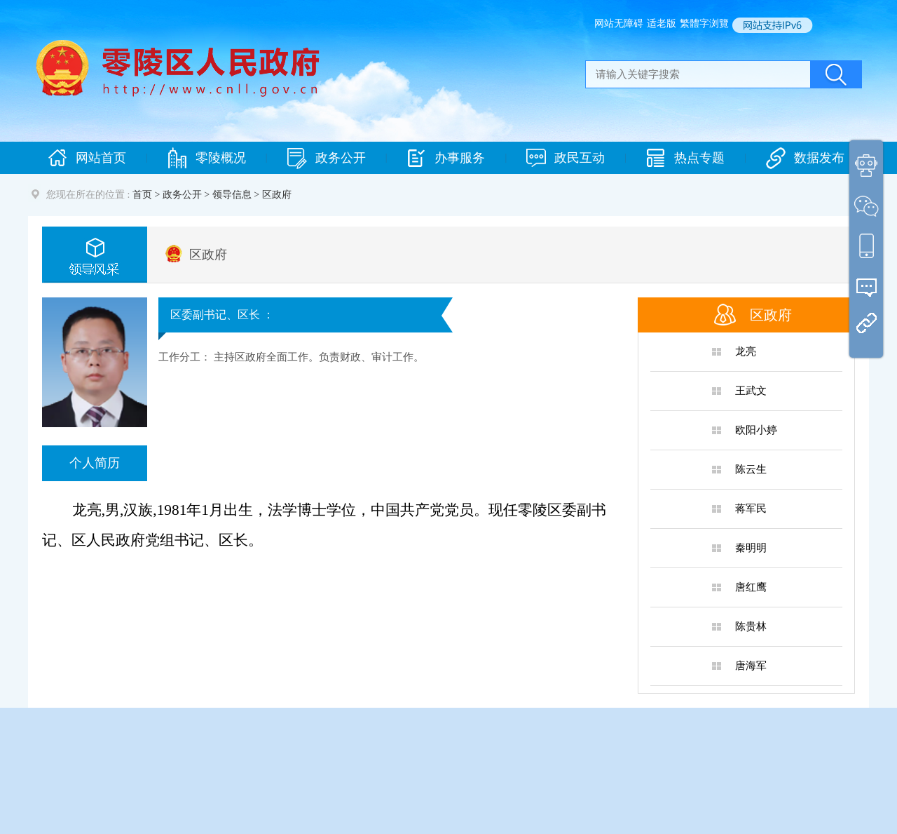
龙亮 (745, 351)
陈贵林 (751, 626)
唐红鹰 (751, 587)
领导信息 (232, 194)
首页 (142, 194)
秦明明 (751, 547)
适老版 (661, 23)
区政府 (208, 255)
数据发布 (805, 158)
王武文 (751, 390)
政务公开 (326, 158)
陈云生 (751, 469)
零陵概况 (206, 158)
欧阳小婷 (756, 430)
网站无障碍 (618, 23)
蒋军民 (751, 508)
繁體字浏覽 (704, 23)
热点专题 (685, 158)
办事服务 (445, 158)
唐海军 (751, 665)
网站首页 (87, 158)
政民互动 (565, 158)
